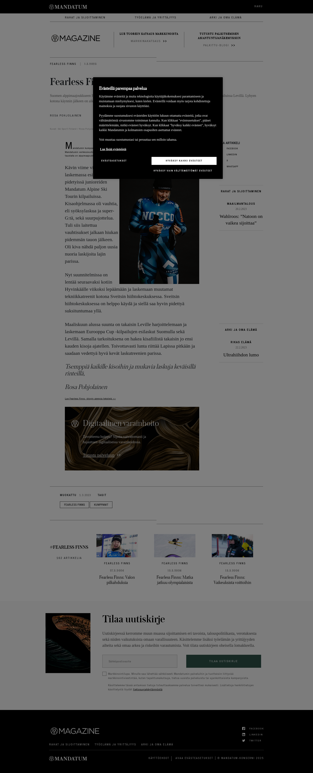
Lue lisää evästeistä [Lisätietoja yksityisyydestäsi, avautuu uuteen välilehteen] (113, 149)
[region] (158, 128)
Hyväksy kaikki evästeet (184, 160)
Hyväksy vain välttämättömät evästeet (183, 170)
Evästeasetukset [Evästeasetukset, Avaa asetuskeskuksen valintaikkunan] (114, 160)
